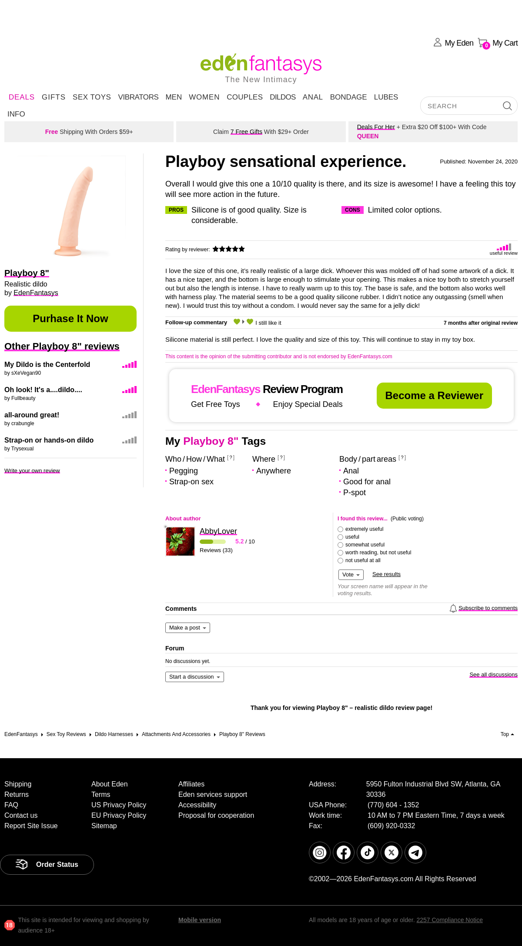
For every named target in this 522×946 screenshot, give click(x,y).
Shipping (17, 784)
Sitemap (104, 825)
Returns (16, 794)
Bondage (348, 97)
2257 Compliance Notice (449, 919)
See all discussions (493, 674)
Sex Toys (92, 97)
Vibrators (138, 97)
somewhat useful (365, 545)
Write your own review (32, 470)
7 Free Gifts (246, 131)
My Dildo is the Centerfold (47, 364)
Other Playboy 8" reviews (62, 346)
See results (386, 574)
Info (16, 114)
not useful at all (363, 560)
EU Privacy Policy (118, 815)
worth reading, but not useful (378, 553)
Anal (313, 97)
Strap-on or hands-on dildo (49, 440)
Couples (245, 97)
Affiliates (191, 784)
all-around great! (31, 415)
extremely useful (364, 529)
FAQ (11, 805)
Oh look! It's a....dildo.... (43, 389)
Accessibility (197, 805)
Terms (100, 794)
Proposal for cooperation (216, 815)
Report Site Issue (31, 825)
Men (173, 97)
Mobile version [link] (199, 919)
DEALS (22, 97)
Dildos (283, 97)
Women (204, 97)
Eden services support (212, 794)
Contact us (20, 815)
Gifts (54, 97)
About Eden (109, 784)
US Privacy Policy (118, 805)
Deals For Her (376, 126)
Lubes (386, 97)
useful (352, 537)
